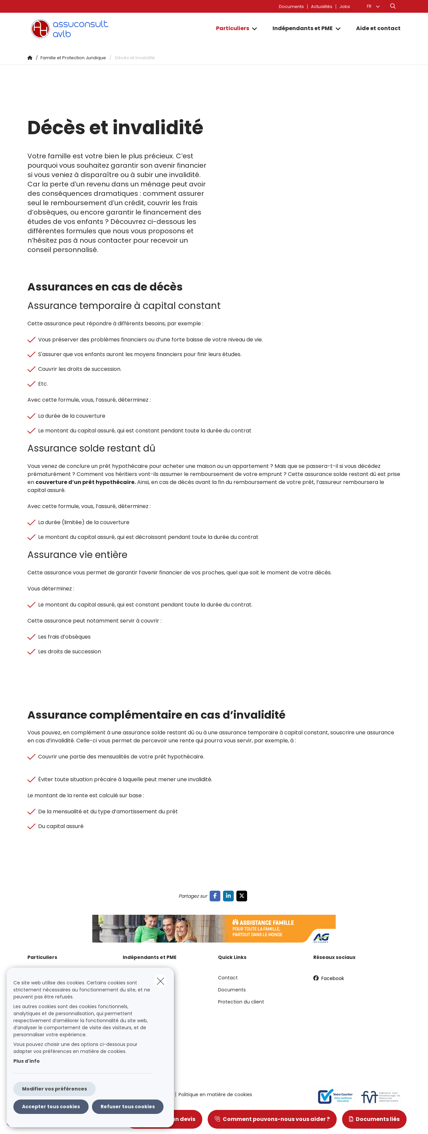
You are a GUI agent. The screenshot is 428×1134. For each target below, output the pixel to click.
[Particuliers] (230, 28)
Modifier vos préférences (54, 1088)
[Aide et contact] (375, 28)
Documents (291, 6)
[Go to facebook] (216, 896)
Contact (228, 977)
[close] (160, 981)
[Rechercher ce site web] (393, 6)
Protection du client (241, 1001)
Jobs (344, 6)
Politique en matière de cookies (215, 1094)
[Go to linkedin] (229, 896)
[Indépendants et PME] (300, 28)
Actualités (321, 6)
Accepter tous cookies (51, 1106)
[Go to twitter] (243, 896)
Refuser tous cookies (128, 1106)
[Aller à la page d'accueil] (94, 29)
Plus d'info (26, 1061)
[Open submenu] (255, 28)
